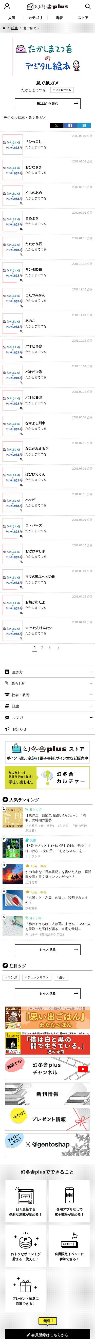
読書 (14, 28)
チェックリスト (38, 977)
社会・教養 (20, 695)
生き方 (17, 672)
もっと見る (47, 950)
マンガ (17, 718)
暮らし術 (18, 683)
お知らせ (19, 729)
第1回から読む (47, 103)
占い (62, 977)
